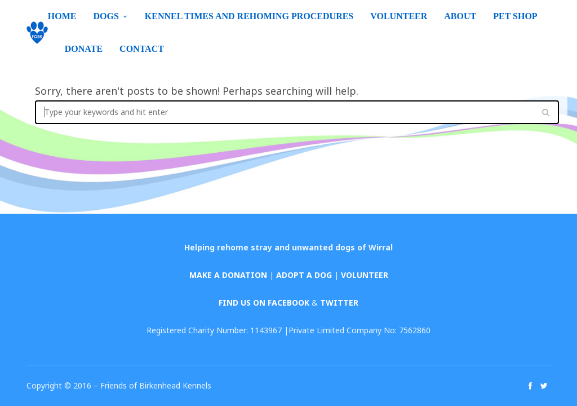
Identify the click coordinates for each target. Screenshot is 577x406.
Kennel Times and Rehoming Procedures (249, 16)
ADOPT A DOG (304, 275)
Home (62, 16)
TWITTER (339, 302)
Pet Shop (515, 16)
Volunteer (398, 16)
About (460, 16)
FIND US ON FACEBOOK (264, 302)
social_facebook (530, 385)
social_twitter (544, 385)
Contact (141, 49)
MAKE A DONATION (228, 275)
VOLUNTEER (364, 275)
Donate (84, 49)
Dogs (105, 16)
